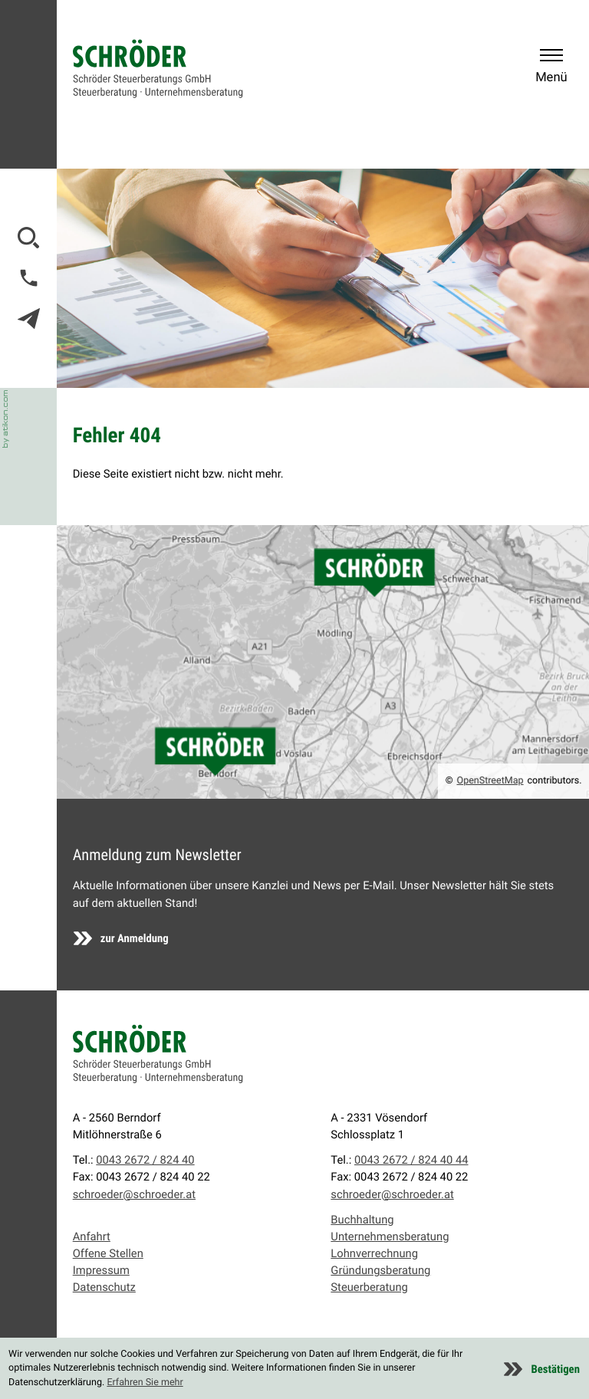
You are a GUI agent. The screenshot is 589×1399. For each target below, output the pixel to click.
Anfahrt (91, 1236)
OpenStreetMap (490, 781)
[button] (28, 278)
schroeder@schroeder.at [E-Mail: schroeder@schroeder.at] (134, 1194)
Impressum (101, 1270)
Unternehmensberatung (390, 1236)
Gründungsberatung (380, 1270)
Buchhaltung (362, 1220)
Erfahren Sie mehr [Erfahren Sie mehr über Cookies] (145, 1382)
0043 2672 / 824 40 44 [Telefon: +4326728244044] (411, 1160)
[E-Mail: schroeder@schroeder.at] (28, 318)
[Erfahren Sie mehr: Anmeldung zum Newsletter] (121, 938)
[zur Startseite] (158, 68)
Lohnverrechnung (374, 1253)
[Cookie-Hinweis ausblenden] (542, 1369)
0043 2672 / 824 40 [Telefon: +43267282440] (145, 1160)
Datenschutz (104, 1287)
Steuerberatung (369, 1287)
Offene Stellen (108, 1253)
